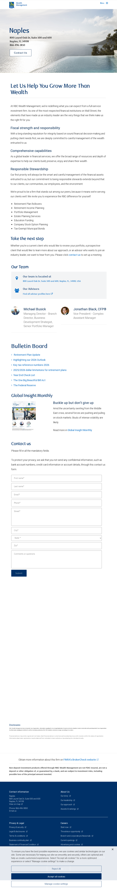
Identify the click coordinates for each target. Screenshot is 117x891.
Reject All (56, 868)
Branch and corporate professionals (76, 836)
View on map (14, 804)
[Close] (113, 849)
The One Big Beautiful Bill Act (29, 380)
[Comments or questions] (56, 559)
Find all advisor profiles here (38, 294)
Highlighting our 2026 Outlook (29, 359)
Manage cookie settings (56, 883)
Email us (12, 811)
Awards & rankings (68, 809)
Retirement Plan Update (26, 354)
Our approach (67, 804)
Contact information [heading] (19, 791)
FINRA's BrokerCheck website (80, 759)
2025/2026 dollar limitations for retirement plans (40, 370)
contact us (75, 254)
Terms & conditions (17, 836)
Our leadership (67, 800)
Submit (18, 573)
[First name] (56, 478)
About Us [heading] (65, 791)
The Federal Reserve (24, 385)
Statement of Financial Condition (22, 844)
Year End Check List (24, 375)
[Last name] (56, 486)
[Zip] (56, 545)
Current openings (68, 840)
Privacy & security (16, 827)
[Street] (56, 517)
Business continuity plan (19, 840)
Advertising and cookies (71, 844)
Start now (65, 827)
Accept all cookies (56, 876)
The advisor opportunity (71, 831)
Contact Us (20, 53)
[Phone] (56, 503)
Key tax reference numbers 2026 (31, 365)
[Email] (56, 494)
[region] (58, 868)
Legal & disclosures (17, 831)
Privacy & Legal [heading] (16, 823)
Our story (65, 796)
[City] (56, 530)
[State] (56, 538)
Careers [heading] (64, 823)
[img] (58, 41)
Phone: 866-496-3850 (18, 808)
